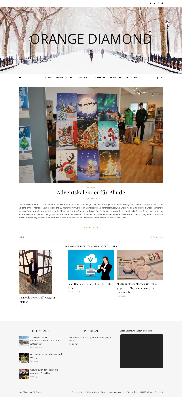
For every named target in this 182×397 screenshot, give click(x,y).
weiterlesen (91, 227)
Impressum (112, 392)
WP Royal (36, 392)
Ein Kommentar (156, 237)
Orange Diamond (91, 38)
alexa (21, 237)
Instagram (96, 392)
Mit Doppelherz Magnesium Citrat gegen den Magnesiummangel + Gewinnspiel (137, 288)
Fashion (100, 77)
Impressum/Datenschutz (128, 392)
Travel (114, 77)
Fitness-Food (64, 77)
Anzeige (91, 187)
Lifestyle (82, 77)
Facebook (76, 392)
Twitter (104, 392)
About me (131, 77)
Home (48, 77)
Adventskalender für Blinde (91, 192)
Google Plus (86, 392)
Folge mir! (73, 343)
